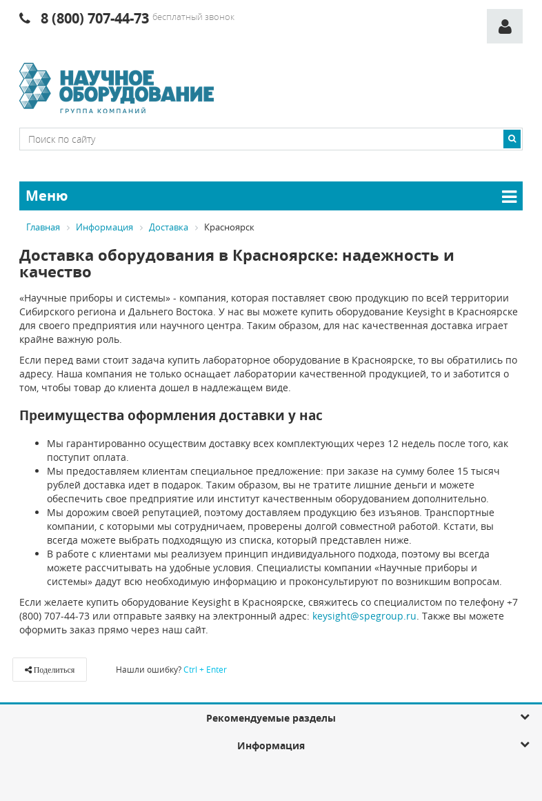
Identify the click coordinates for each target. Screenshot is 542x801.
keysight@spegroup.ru (364, 615)
